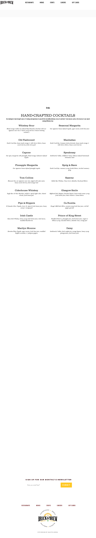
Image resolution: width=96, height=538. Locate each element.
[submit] (66, 485)
